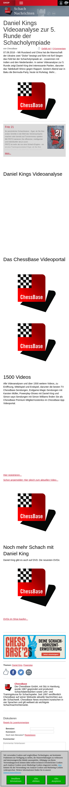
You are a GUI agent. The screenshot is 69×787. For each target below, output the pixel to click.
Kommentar (8, 739)
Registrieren (30, 735)
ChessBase (21, 684)
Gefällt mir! (46, 48)
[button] (21, 3)
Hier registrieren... (12, 475)
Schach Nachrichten (24, 11)
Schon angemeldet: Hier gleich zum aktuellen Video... (30, 480)
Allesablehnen (36, 779)
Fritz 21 (9, 127)
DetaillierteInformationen (15, 779)
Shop (6, 3)
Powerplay (28, 665)
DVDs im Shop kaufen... (15, 619)
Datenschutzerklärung (12, 772)
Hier (60, 765)
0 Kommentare (59, 48)
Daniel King (17, 665)
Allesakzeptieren (56, 779)
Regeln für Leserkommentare (16, 722)
